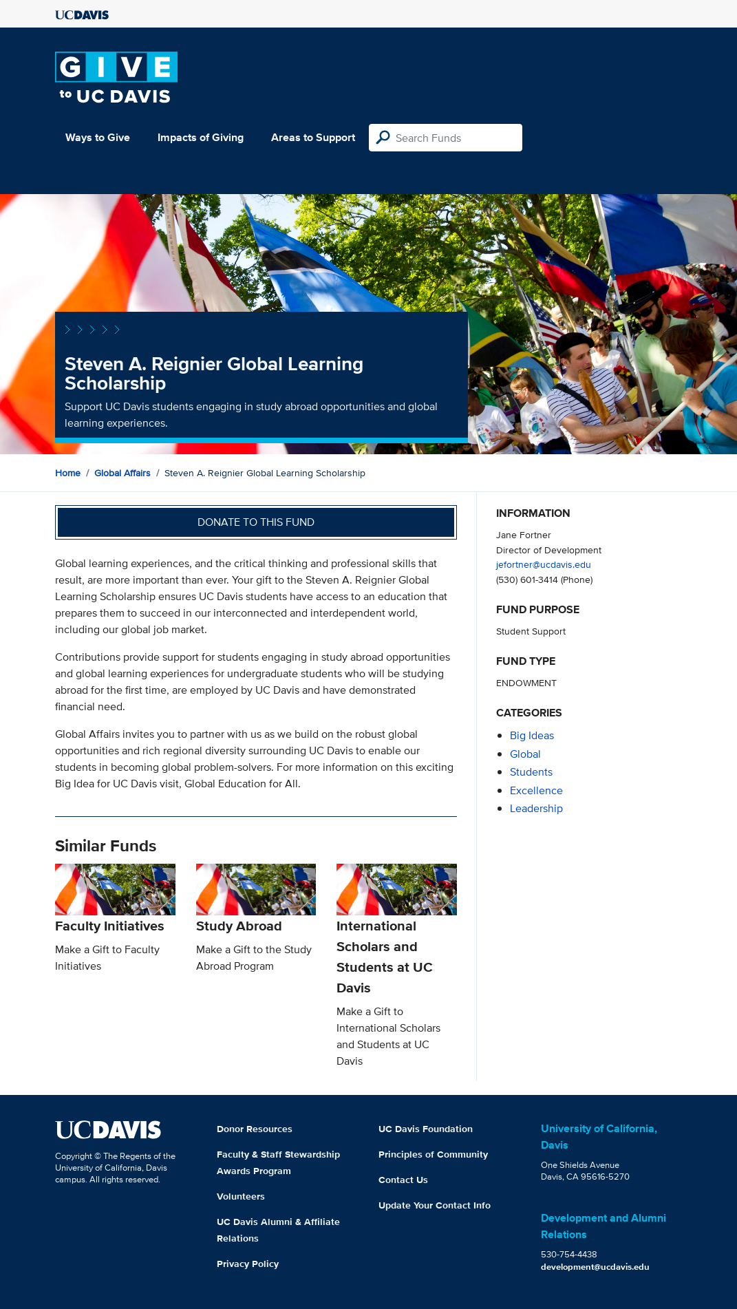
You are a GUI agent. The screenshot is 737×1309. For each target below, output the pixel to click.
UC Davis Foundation (425, 1129)
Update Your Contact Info (434, 1205)
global (525, 754)
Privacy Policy (248, 1263)
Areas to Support (313, 137)
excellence (536, 790)
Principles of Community (433, 1154)
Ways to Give (97, 137)
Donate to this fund (255, 522)
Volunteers (241, 1196)
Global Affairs (122, 473)
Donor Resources (254, 1129)
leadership (536, 808)
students (531, 772)
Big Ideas (532, 735)
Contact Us (403, 1179)
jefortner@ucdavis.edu (543, 564)
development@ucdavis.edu (595, 1266)
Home (68, 473)
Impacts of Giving (201, 137)
